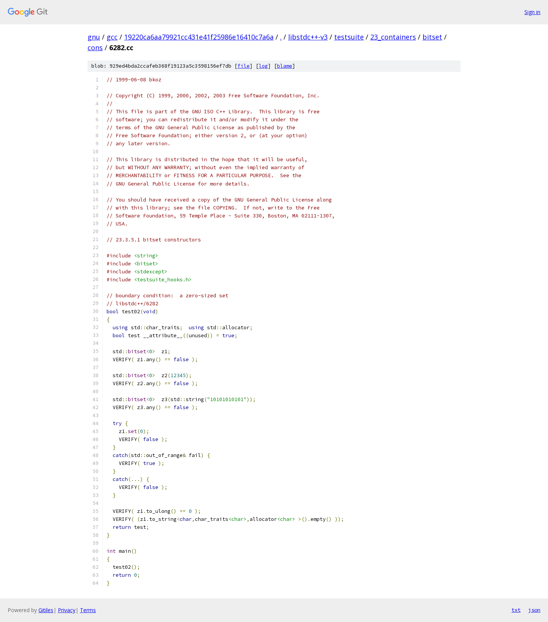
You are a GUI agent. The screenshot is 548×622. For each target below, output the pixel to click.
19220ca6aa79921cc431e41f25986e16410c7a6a (199, 36)
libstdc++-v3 (308, 36)
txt (516, 609)
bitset (432, 36)
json (534, 609)
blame (284, 66)
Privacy (66, 610)
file (243, 66)
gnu (94, 36)
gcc (112, 36)
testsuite (349, 36)
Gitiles (45, 610)
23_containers (393, 36)
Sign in (532, 12)
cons (95, 47)
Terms (88, 610)
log (263, 66)
